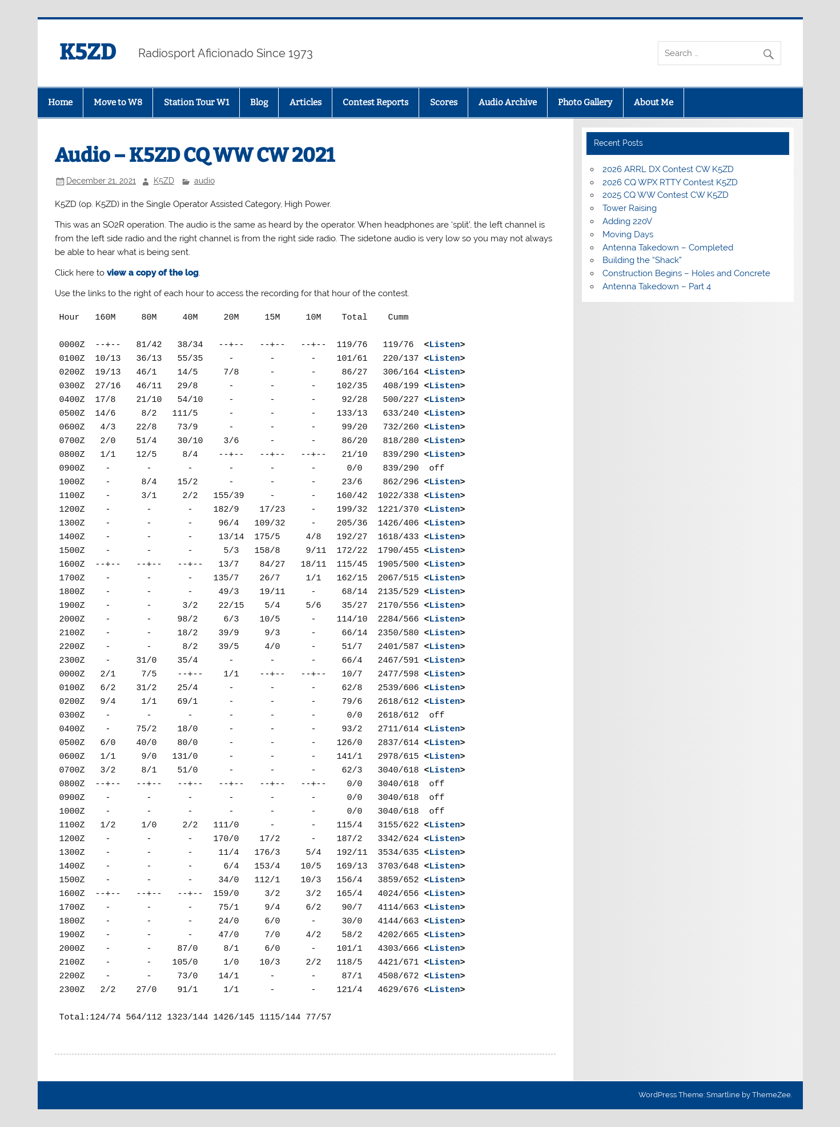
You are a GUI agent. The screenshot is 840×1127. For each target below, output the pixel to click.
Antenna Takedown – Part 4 (656, 286)
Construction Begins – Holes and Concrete (686, 273)
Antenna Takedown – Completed (667, 247)
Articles (305, 102)
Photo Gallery (585, 102)
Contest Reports (375, 102)
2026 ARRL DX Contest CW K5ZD (668, 169)
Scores (443, 102)
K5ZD (87, 52)
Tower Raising (629, 208)
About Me (653, 102)
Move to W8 (118, 102)
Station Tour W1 (196, 102)
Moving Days (627, 234)
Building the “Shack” (642, 260)
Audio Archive (508, 102)
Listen (444, 345)
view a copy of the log (153, 273)
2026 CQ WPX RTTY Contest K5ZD (670, 182)
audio (204, 180)
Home (60, 102)
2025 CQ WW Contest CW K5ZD (665, 195)
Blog (259, 102)
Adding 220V (627, 221)
